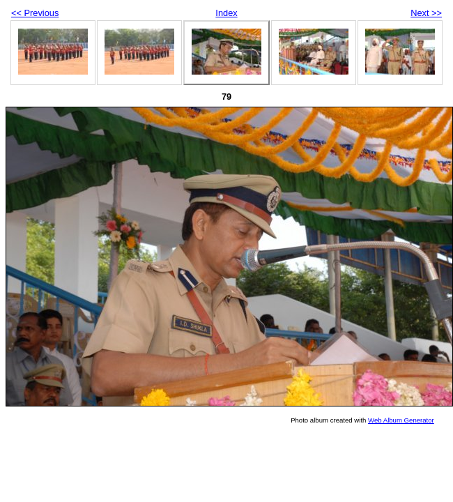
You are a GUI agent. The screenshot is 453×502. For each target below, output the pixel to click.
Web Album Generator (401, 420)
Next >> (426, 13)
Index (226, 13)
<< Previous (35, 13)
